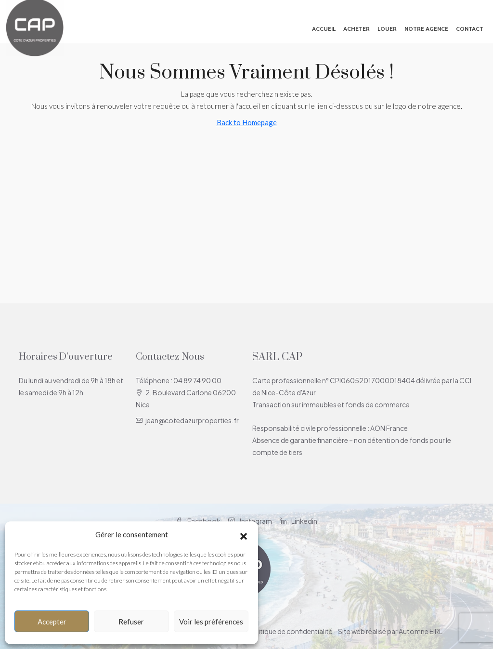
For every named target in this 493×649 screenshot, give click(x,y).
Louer (387, 28)
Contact (469, 28)
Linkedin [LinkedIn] (298, 521)
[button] (243, 535)
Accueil (324, 28)
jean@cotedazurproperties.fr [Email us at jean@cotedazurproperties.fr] (192, 420)
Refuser (131, 621)
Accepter (52, 621)
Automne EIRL (420, 631)
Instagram (250, 521)
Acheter (356, 28)
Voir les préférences (211, 621)
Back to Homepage (247, 122)
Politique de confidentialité (290, 631)
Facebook (198, 521)
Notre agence (426, 28)
